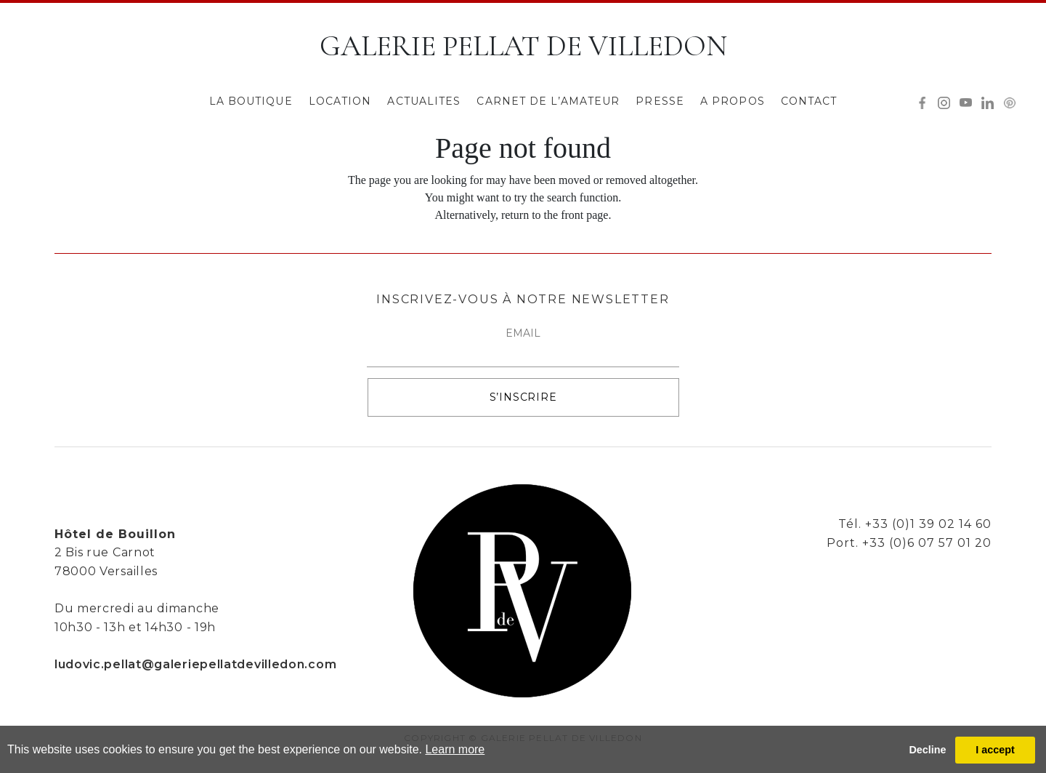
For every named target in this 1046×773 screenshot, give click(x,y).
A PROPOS (732, 101)
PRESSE (660, 101)
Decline (927, 750)
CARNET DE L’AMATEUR (548, 101)
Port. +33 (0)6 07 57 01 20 (909, 543)
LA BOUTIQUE (251, 101)
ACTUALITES (424, 101)
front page (584, 215)
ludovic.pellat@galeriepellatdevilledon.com (195, 664)
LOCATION (340, 101)
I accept (995, 750)
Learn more (455, 749)
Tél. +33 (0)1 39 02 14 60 (915, 524)
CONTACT (809, 101)
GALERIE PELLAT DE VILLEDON (523, 45)
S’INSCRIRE (523, 397)
